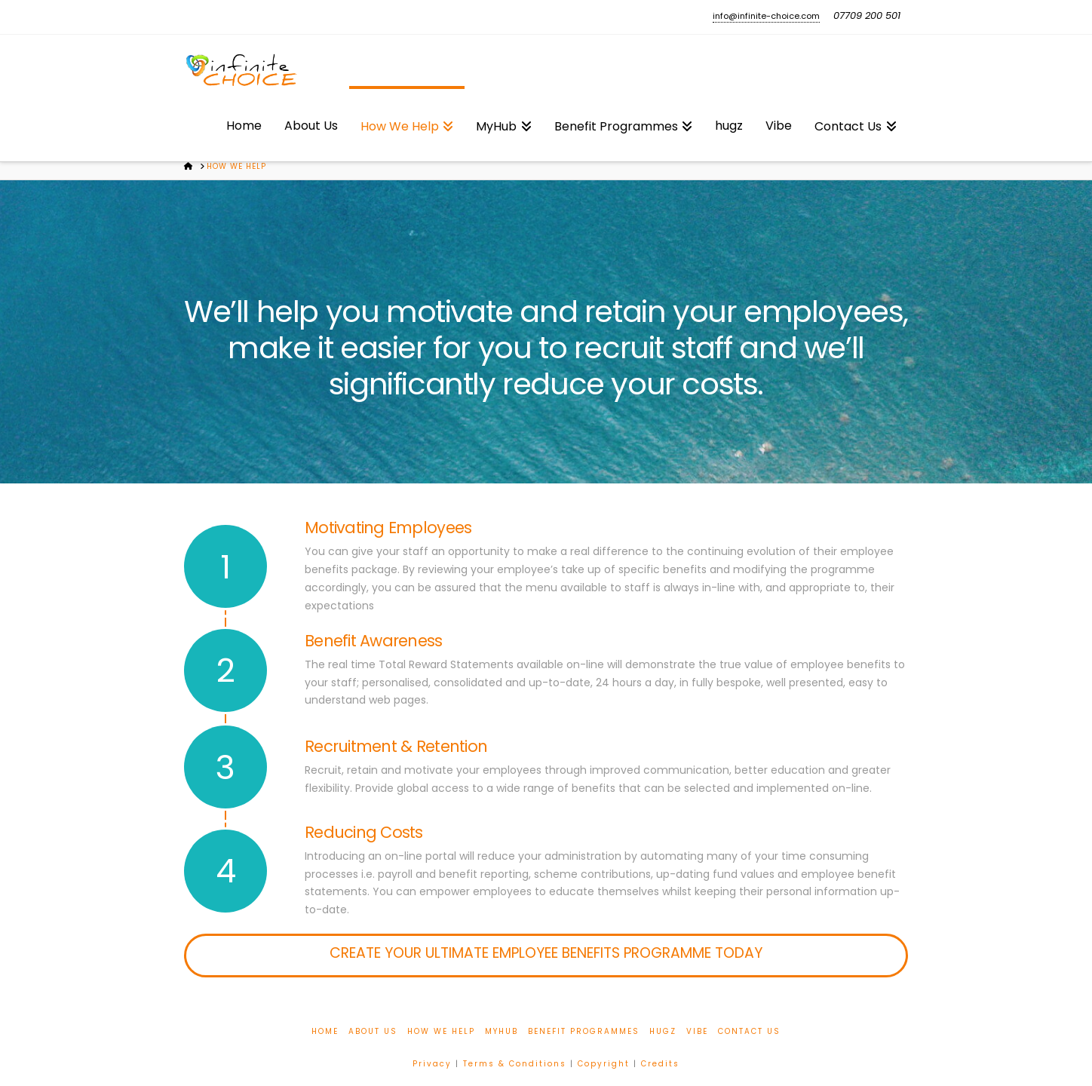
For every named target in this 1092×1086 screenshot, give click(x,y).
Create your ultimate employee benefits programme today (546, 953)
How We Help (441, 1031)
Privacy (432, 1063)
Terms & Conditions (514, 1063)
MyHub (501, 1031)
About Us (372, 1031)
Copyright (604, 1063)
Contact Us (749, 1031)
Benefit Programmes (584, 1031)
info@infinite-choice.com (766, 16)
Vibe (697, 1031)
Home (325, 1031)
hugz (662, 1031)
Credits (660, 1063)
